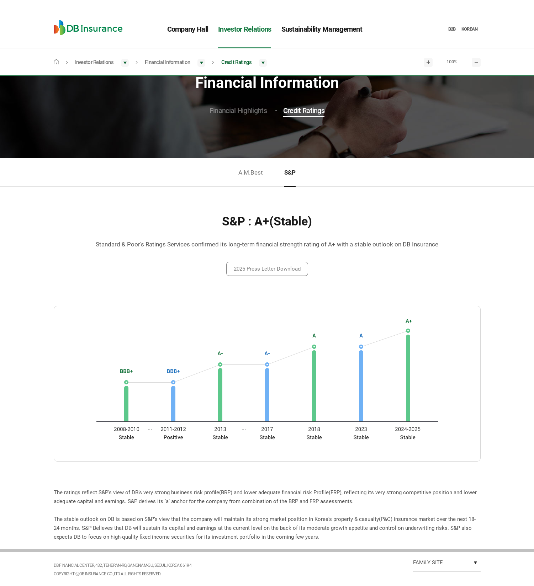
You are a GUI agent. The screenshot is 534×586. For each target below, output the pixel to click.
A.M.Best (250, 172)
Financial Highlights (238, 110)
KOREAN (469, 29)
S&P (290, 172)
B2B (452, 29)
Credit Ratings (303, 110)
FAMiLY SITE (428, 562)
